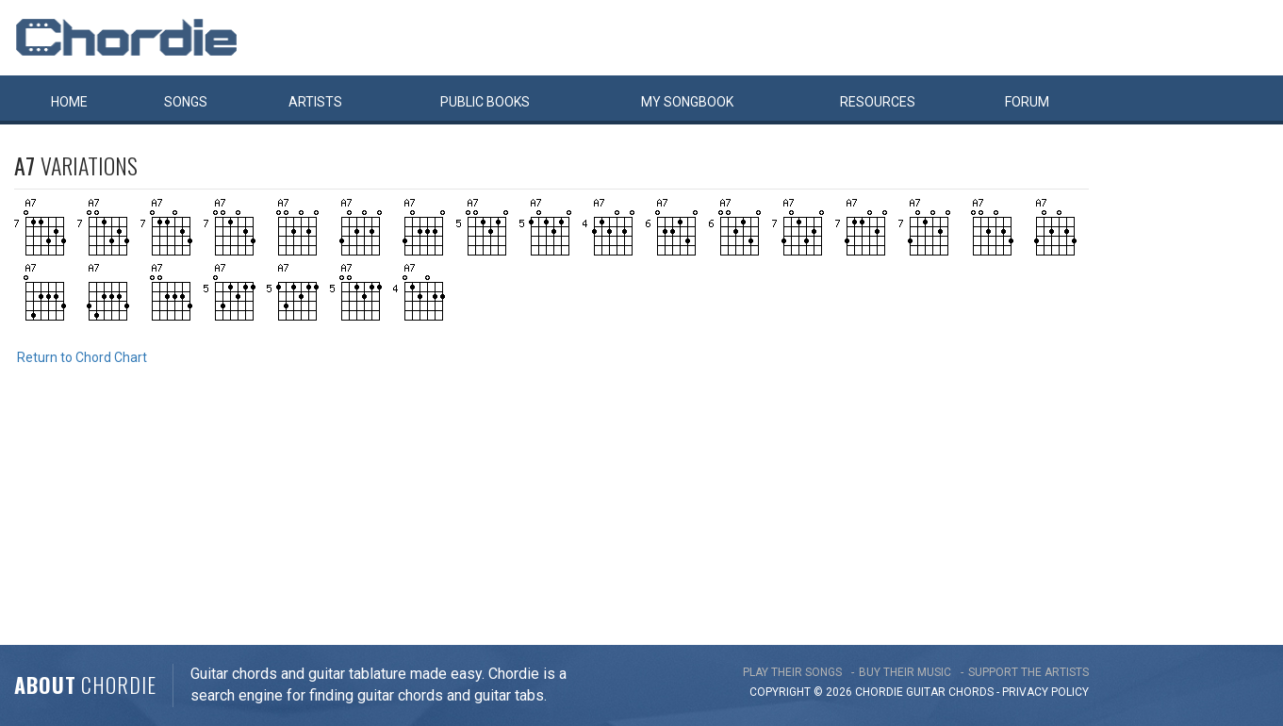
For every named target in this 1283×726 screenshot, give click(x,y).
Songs (185, 101)
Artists (315, 101)
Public (485, 101)
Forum (1027, 101)
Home (69, 101)
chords (971, 692)
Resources (877, 101)
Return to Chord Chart (82, 357)
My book (687, 101)
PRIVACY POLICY (1045, 692)
